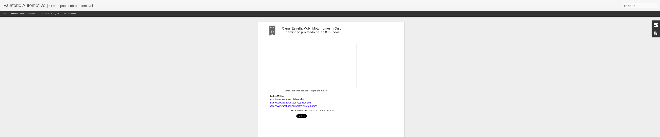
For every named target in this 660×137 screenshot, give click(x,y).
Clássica (5, 13)
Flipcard (14, 13)
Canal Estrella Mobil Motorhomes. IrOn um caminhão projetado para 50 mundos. (313, 30)
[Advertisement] (375, 77)
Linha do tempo (69, 13)
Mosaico (31, 13)
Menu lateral (43, 13)
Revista (23, 13)
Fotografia (56, 13)
